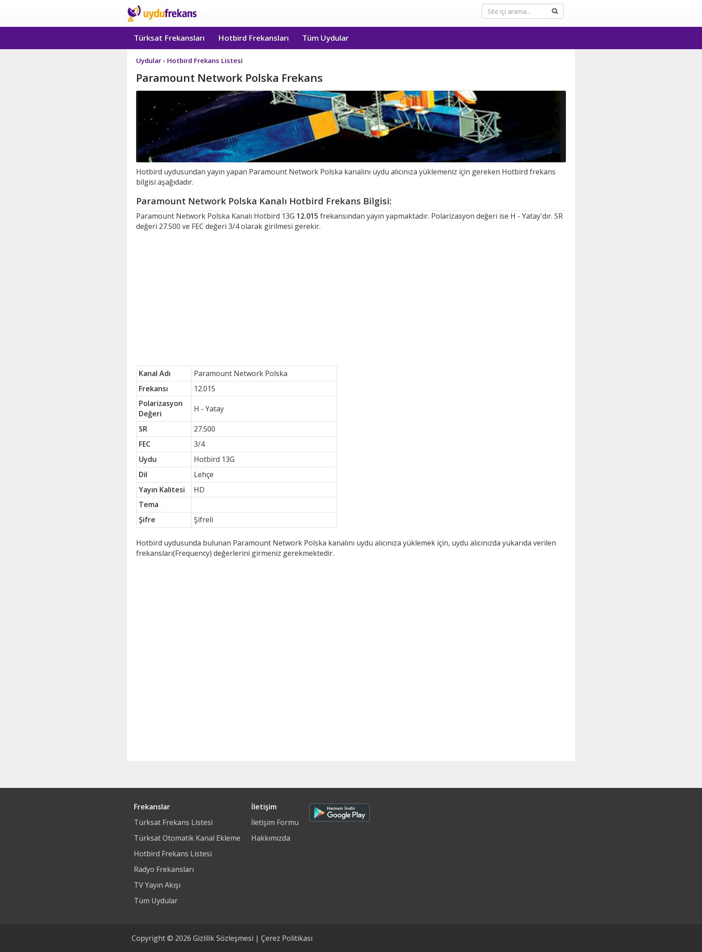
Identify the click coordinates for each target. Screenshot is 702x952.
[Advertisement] (351, 298)
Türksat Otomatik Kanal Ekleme (187, 838)
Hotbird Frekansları (253, 38)
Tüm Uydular (325, 38)
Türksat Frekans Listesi (173, 822)
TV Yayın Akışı (157, 885)
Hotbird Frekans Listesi (173, 854)
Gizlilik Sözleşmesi (223, 938)
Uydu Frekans (162, 13)
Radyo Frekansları (164, 869)
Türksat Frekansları (169, 38)
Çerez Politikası (286, 938)
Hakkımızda (270, 838)
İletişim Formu (275, 822)
